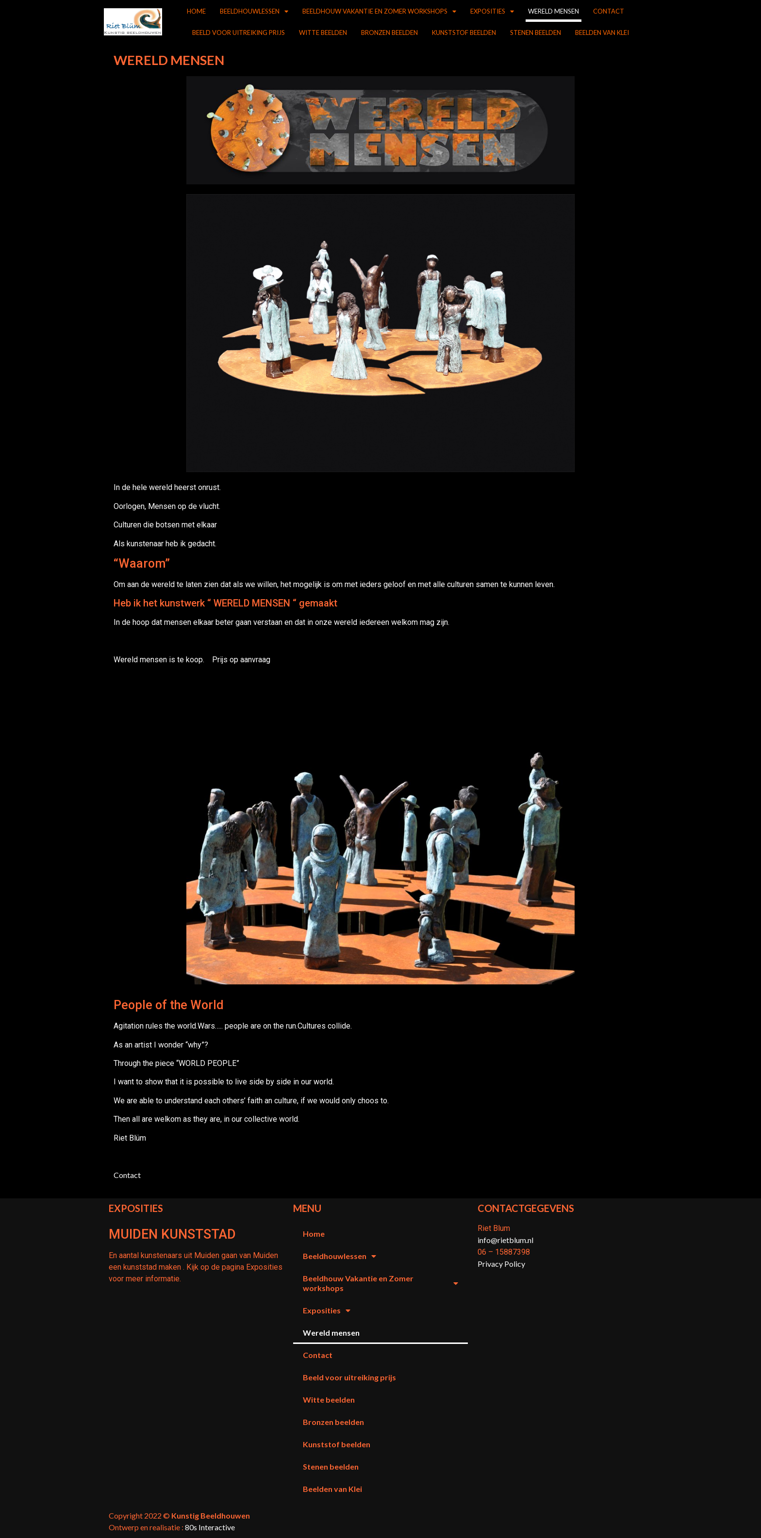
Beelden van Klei (602, 32)
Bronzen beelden (389, 32)
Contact (608, 11)
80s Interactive (210, 1527)
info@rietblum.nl (505, 1239)
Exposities (492, 11)
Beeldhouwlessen (254, 11)
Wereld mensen (553, 11)
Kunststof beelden (464, 32)
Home (196, 11)
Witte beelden (323, 32)
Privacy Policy (501, 1263)
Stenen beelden (535, 32)
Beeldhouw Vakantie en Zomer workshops (379, 11)
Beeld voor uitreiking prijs (238, 32)
